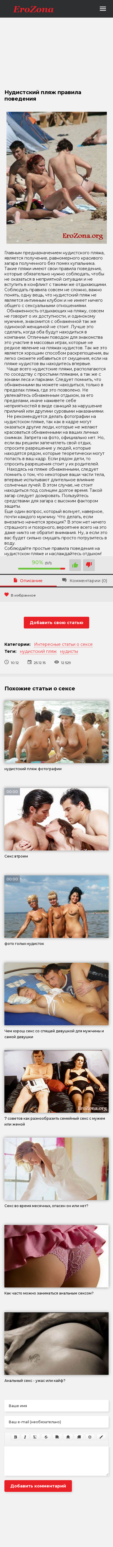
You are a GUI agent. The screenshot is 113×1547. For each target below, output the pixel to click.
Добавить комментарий (38, 1486)
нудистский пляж (38, 651)
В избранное (20, 595)
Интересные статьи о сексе (63, 644)
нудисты (69, 651)
